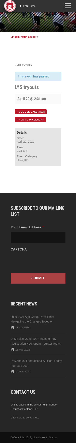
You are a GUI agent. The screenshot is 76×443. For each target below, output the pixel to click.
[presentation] (41, 262)
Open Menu (67, 6)
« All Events (23, 65)
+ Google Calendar (31, 112)
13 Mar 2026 (22, 349)
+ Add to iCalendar (30, 119)
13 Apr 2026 (22, 327)
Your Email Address (27, 227)
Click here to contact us (24, 417)
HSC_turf (23, 159)
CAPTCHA (19, 249)
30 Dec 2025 (22, 371)
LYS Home (27, 6)
